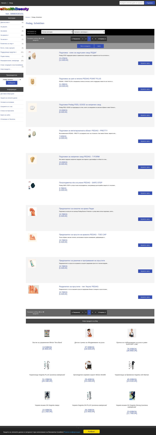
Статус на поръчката (7, 111)
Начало (3, 3)
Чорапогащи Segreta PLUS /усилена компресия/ (47, 375)
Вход (11, 3)
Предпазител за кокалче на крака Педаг (76, 208)
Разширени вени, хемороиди (12, 61)
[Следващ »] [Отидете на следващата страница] (102, 38)
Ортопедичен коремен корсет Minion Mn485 (89, 375)
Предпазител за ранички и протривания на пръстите (82, 260)
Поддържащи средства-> (12, 52)
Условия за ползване (7, 102)
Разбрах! (91, 431)
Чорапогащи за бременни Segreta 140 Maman (132, 375)
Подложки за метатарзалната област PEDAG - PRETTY (83, 131)
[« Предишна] (76, 38)
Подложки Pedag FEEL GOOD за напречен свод (80, 105)
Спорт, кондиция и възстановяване (12, 65)
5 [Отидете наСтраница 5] (95, 38)
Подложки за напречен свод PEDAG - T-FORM (79, 157)
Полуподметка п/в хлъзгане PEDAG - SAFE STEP (80, 182)
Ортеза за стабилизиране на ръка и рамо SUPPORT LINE (131, 343)
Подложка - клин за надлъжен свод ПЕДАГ (78, 53)
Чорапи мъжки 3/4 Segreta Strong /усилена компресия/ (132, 406)
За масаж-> (12, 39)
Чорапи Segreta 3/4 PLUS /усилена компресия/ (89, 405)
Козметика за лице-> (12, 44)
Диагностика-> (12, 22)
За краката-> (12, 35)
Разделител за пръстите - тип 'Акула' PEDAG (78, 286)
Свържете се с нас (6, 106)
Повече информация (72, 432)
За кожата (12, 31)
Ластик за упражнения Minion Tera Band (47, 342)
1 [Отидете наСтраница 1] (82, 38)
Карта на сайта (5, 115)
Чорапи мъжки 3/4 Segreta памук (47, 405)
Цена (99, 46)
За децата (12, 27)
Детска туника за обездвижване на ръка (89, 342)
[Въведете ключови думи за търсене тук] (131, 3)
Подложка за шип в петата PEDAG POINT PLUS (80, 79)
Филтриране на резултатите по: (31, 32)
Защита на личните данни (9, 98)
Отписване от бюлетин (8, 119)
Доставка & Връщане (7, 94)
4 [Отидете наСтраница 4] (92, 38)
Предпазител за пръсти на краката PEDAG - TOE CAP (82, 234)
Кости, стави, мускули (12, 48)
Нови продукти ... (6, 69)
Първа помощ (12, 56)
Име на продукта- (85, 46)
